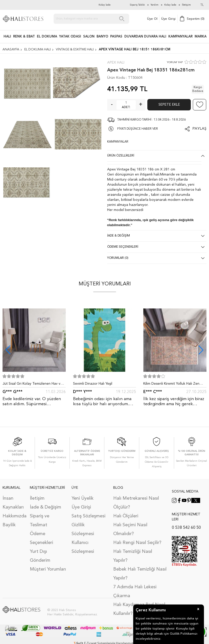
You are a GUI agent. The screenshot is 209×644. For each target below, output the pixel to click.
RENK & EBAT (24, 36)
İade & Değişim (45, 507)
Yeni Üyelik (83, 498)
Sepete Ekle (169, 104)
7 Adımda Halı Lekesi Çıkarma (134, 591)
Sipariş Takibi (137, 5)
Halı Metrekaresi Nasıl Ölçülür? (136, 503)
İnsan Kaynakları (13, 503)
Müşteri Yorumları (48, 569)
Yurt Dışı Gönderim (40, 556)
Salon (89, 36)
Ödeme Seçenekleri (41, 538)
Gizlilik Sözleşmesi (83, 529)
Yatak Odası (70, 36)
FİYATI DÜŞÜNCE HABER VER (137, 128)
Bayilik (9, 525)
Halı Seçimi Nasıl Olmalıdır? (130, 529)
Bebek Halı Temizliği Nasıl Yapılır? (140, 573)
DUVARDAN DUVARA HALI (145, 36)
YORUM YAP (175, 62)
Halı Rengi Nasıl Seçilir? (137, 542)
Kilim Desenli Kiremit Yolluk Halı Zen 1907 (171, 384)
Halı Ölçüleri (125, 516)
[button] (201, 349)
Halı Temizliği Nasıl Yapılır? (132, 556)
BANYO (102, 36)
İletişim (37, 498)
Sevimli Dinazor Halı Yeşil (92, 383)
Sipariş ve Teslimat (39, 520)
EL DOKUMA (47, 36)
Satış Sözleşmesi (88, 516)
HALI (7, 36)
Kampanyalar (180, 36)
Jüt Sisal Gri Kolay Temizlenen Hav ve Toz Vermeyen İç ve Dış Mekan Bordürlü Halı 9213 (32, 384)
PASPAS (116, 36)
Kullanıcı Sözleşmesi (83, 547)
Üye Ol (152, 19)
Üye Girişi (168, 19)
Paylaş (199, 129)
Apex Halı (115, 62)
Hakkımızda (14, 516)
